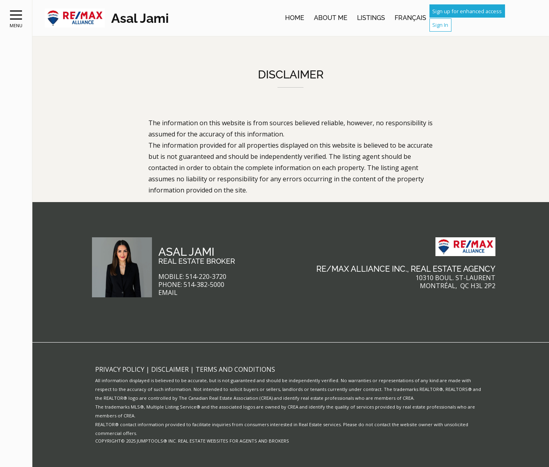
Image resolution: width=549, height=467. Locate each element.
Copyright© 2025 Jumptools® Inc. (136, 441)
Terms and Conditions (235, 369)
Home (294, 18)
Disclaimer (170, 369)
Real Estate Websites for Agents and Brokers (233, 441)
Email (168, 293)
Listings (371, 18)
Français (410, 18)
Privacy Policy (120, 369)
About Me (330, 18)
